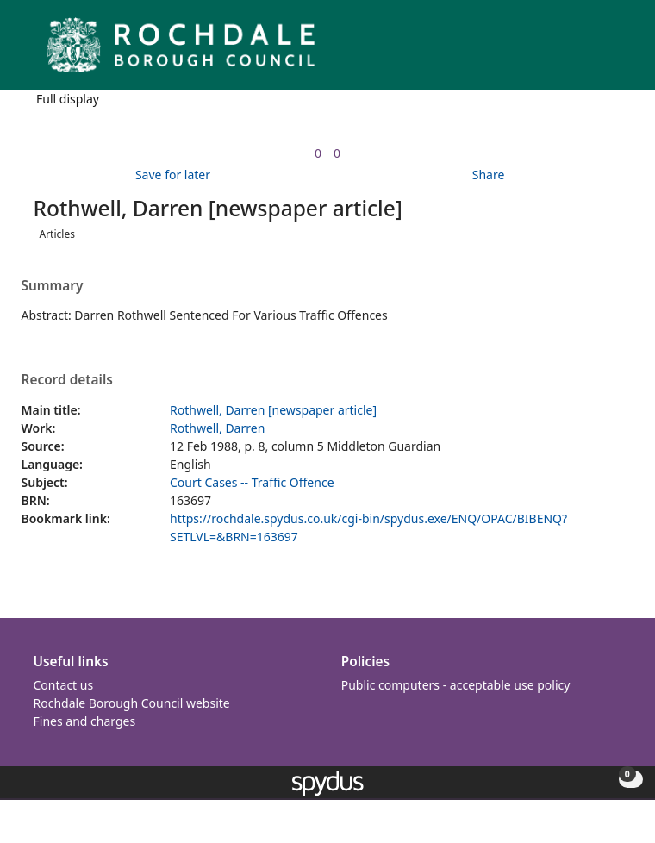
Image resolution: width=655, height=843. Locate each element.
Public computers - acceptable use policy (456, 685)
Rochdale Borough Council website (132, 703)
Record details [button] (67, 380)
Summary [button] (53, 286)
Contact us (64, 685)
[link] (318, 153)
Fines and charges (85, 721)
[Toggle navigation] (616, 51)
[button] (595, 51)
